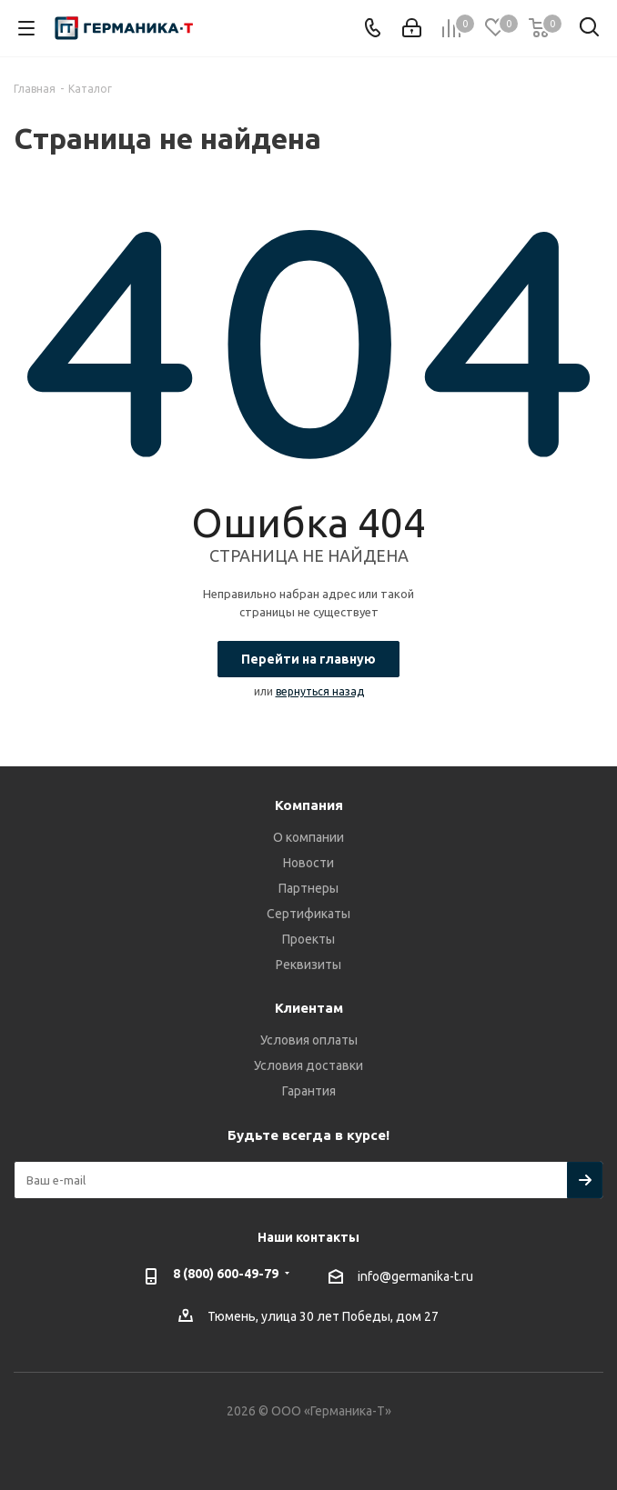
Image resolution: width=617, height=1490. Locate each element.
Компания (309, 805)
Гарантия (309, 1091)
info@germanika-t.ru (415, 1276)
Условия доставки (308, 1065)
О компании (308, 837)
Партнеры (308, 888)
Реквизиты (308, 964)
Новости (308, 862)
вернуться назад (320, 691)
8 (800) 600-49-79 (225, 1273)
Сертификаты (308, 913)
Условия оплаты (309, 1040)
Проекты (308, 939)
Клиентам (309, 1007)
